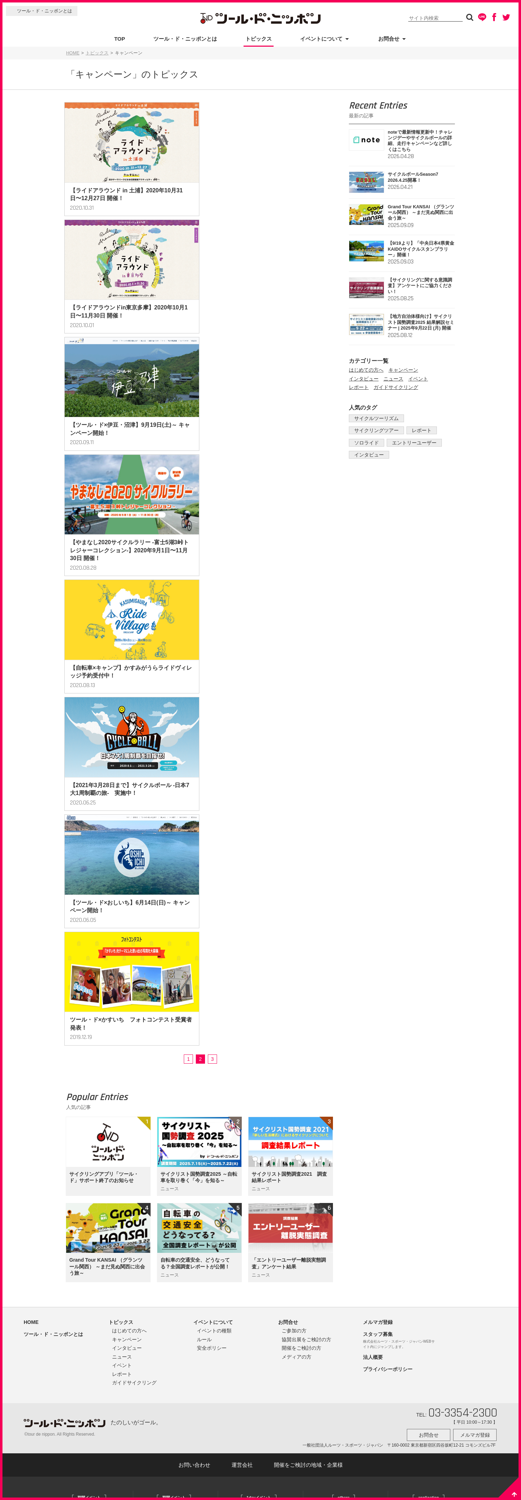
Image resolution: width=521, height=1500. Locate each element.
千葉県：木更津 (74, 1197)
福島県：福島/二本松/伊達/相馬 (174, 1080)
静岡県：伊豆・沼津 (164, 1179)
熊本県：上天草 (74, 1296)
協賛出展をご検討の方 (306, 874)
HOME (73, 53)
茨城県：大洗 (72, 1175)
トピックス (258, 39)
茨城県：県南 (72, 1142)
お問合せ (388, 39)
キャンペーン (403, 370)
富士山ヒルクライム (248, 1058)
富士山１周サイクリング (252, 1069)
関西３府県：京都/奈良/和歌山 (173, 1190)
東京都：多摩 (72, 1219)
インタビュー (364, 379)
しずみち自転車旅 (332, 1117)
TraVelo (406, 1069)
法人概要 (373, 892)
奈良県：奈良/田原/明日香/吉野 (89, 1285)
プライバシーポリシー (387, 904)
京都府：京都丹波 (161, 1212)
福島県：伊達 (157, 1091)
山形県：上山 (72, 1099)
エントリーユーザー (410, 443)
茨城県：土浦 (72, 1153)
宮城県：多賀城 (74, 1088)
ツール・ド (410, 1058)
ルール (204, 874)
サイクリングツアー (375, 430)
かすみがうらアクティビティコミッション (348, 1062)
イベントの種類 (214, 865)
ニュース (393, 379)
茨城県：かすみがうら (81, 1164)
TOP (119, 39)
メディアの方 (296, 891)
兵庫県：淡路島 (74, 1274)
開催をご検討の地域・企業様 (308, 997)
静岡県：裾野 (157, 1168)
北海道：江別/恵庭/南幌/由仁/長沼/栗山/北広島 (92, 1073)
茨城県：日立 (72, 1186)
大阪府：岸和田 (74, 1263)
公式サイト (70, 1058)
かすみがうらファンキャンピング (346, 1077)
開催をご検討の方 (301, 882)
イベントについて (321, 39)
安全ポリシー (212, 882)
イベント (418, 379)
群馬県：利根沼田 (161, 1113)
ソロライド (365, 443)
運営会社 (242, 997)
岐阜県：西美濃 (74, 1252)
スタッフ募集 (378, 869)
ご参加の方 (294, 865)
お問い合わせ (194, 997)
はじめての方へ (366, 370)
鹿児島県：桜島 (159, 1223)
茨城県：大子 (157, 1124)
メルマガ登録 (378, 857)
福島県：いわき (74, 1109)
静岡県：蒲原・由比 (79, 1241)
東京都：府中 (72, 1208)
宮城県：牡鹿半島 (161, 1069)
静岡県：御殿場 (74, 1230)
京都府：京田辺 (159, 1201)
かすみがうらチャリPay (337, 1088)
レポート (359, 387)
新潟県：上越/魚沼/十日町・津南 (175, 1102)
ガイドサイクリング (396, 387)
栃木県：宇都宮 (74, 1120)
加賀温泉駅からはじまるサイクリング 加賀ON (348, 1103)
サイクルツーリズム (375, 418)
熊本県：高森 (72, 1307)
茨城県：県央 (72, 1131)
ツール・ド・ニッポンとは (44, 10)
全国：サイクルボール (166, 1058)
